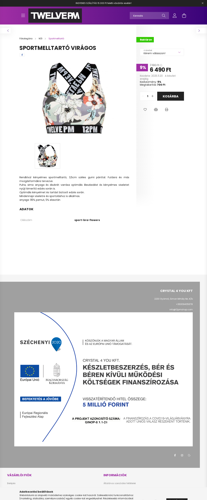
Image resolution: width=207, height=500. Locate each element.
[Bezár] (202, 3)
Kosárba (170, 96)
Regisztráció (14, 488)
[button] (145, 109)
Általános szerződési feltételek (120, 483)
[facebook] (22, 55)
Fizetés (107, 494)
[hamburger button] (23, 15)
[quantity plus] (152, 96)
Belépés (11, 483)
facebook (174, 455)
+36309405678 (184, 304)
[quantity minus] (142, 96)
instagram (182, 455)
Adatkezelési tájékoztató (117, 488)
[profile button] (174, 15)
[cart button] (184, 15)
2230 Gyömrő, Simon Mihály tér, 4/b (173, 298)
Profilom (11, 494)
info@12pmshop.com (181, 309)
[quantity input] (147, 96)
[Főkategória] (26, 38)
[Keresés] (149, 15)
